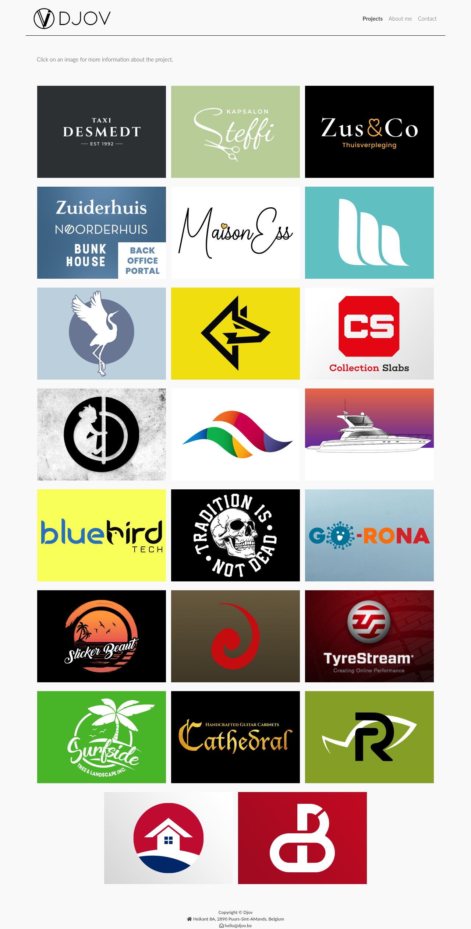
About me (400, 18)
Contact (427, 18)
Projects (372, 18)
